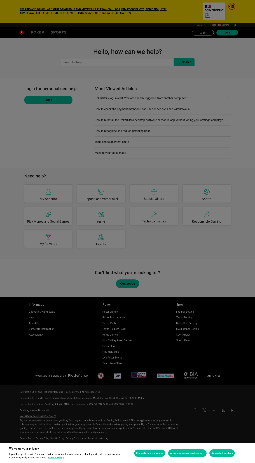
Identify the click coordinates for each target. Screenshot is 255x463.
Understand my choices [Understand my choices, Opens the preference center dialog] (149, 453)
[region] (127, 453)
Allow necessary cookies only (187, 453)
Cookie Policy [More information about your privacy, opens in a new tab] (56, 457)
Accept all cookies (222, 453)
